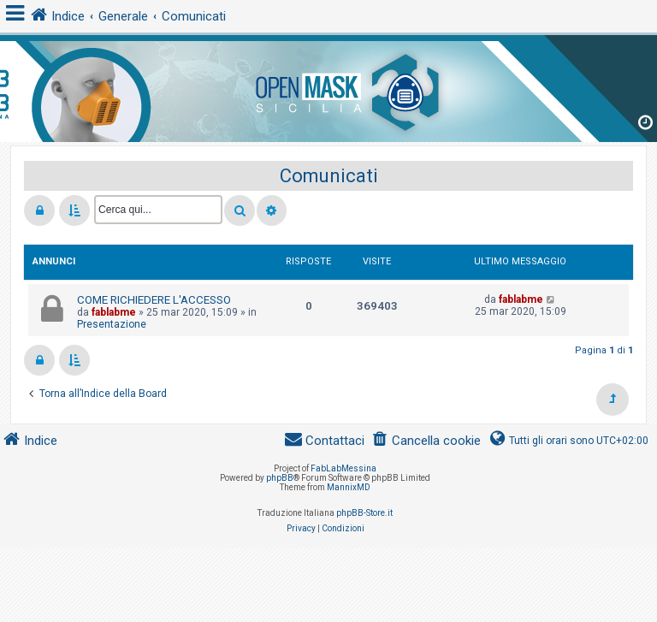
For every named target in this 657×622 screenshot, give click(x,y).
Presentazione (111, 324)
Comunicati (329, 176)
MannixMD (348, 487)
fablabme (114, 312)
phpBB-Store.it (364, 513)
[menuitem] (426, 441)
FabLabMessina (343, 468)
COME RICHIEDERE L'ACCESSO (154, 299)
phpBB (279, 478)
